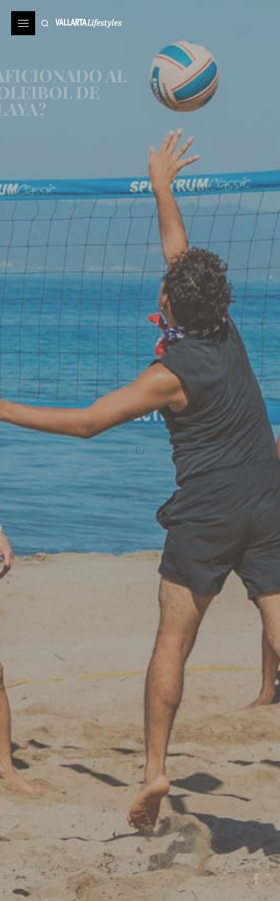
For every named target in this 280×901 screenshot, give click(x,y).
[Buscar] (45, 23)
